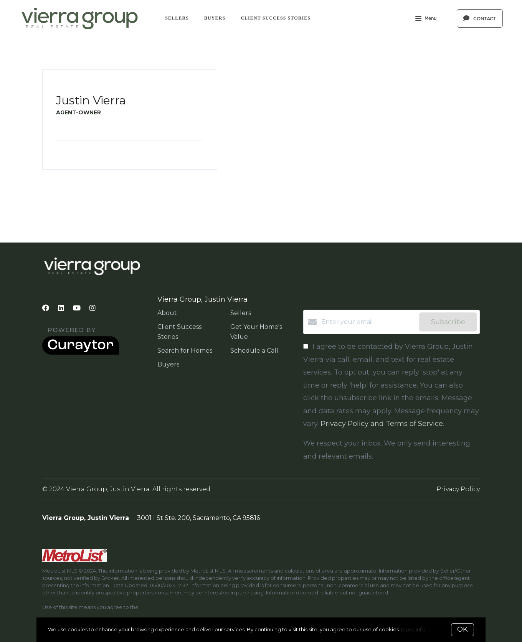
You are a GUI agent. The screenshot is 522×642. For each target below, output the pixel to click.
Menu (425, 19)
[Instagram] (92, 308)
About (167, 313)
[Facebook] (45, 308)
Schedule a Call (254, 350)
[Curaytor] (80, 352)
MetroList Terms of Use (168, 607)
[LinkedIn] (61, 308)
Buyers (214, 18)
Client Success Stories (276, 18)
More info (413, 629)
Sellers (177, 18)
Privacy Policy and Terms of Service (381, 423)
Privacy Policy (458, 489)
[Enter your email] (368, 322)
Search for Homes (184, 350)
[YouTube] (77, 308)
